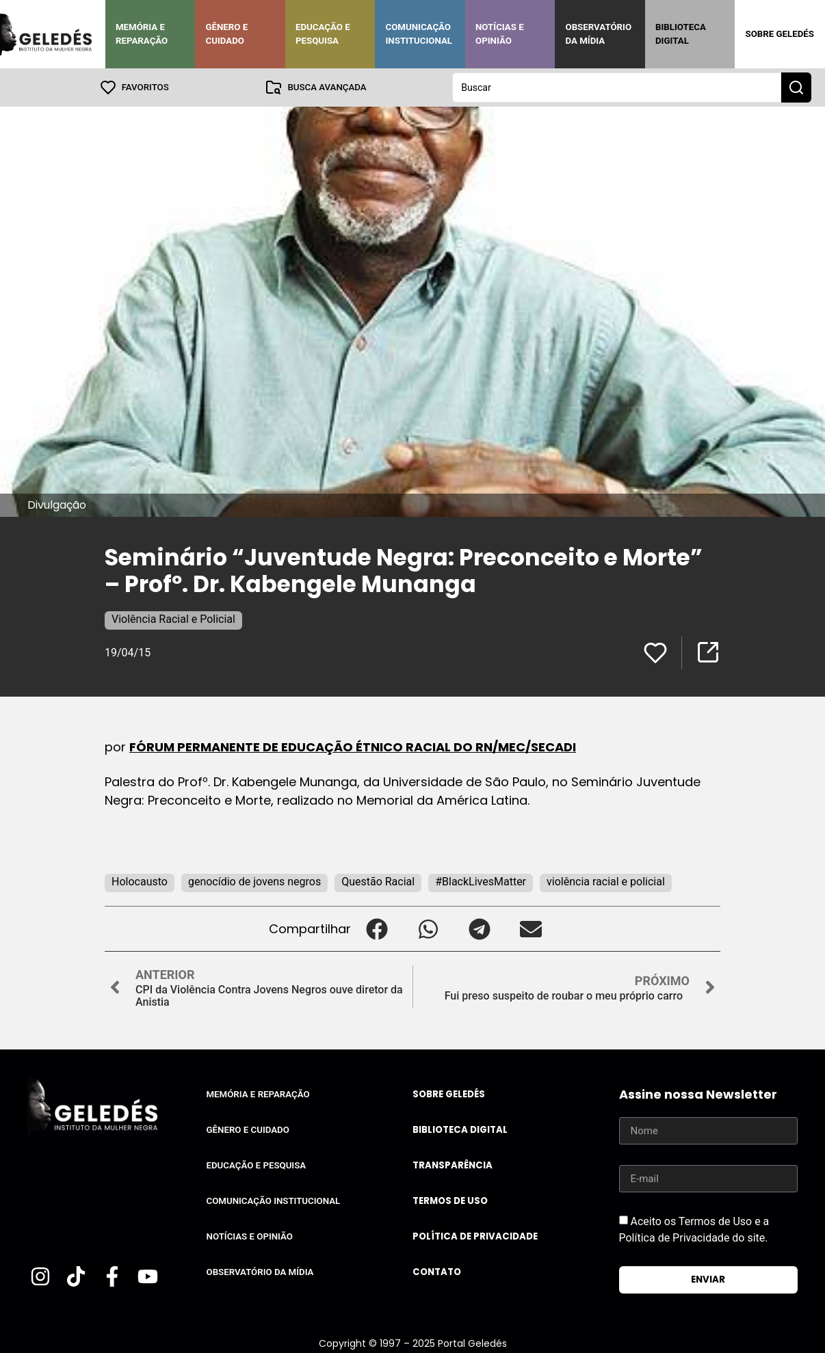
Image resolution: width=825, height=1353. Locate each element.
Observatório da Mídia (598, 34)
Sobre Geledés (779, 34)
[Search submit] (796, 87)
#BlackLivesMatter (480, 881)
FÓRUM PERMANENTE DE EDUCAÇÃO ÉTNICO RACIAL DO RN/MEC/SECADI (352, 746)
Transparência (453, 1165)
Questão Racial (378, 881)
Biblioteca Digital (680, 34)
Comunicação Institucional (418, 34)
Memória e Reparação (142, 34)
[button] (376, 928)
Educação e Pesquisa (323, 34)
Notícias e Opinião (499, 34)
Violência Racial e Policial (173, 619)
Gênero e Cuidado (226, 34)
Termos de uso (450, 1200)
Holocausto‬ (140, 881)
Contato (437, 1271)
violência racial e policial (606, 881)
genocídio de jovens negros (254, 881)
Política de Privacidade (475, 1236)
